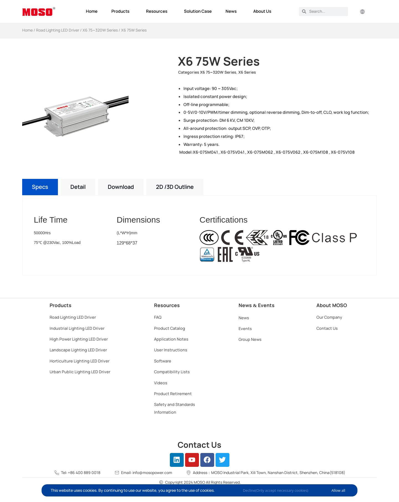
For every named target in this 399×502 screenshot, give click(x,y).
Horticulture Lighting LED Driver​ (79, 361)
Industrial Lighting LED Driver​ (77, 328)
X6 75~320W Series (100, 30)
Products (121, 11)
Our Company (329, 317)
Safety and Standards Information (174, 408)
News (232, 11)
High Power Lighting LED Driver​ (79, 339)
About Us (263, 11)
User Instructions (170, 349)
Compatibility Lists (172, 371)
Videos (160, 382)
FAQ (158, 317)
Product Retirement (173, 393)
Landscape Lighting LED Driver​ (78, 349)
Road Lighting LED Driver (57, 30)
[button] (362, 12)
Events (245, 328)
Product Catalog (169, 328)
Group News (250, 339)
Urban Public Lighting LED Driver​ (80, 371)
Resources (158, 11)
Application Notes (171, 339)
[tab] (40, 187)
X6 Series (247, 72)
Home (92, 11)
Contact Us (327, 328)
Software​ (162, 361)
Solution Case (198, 11)
